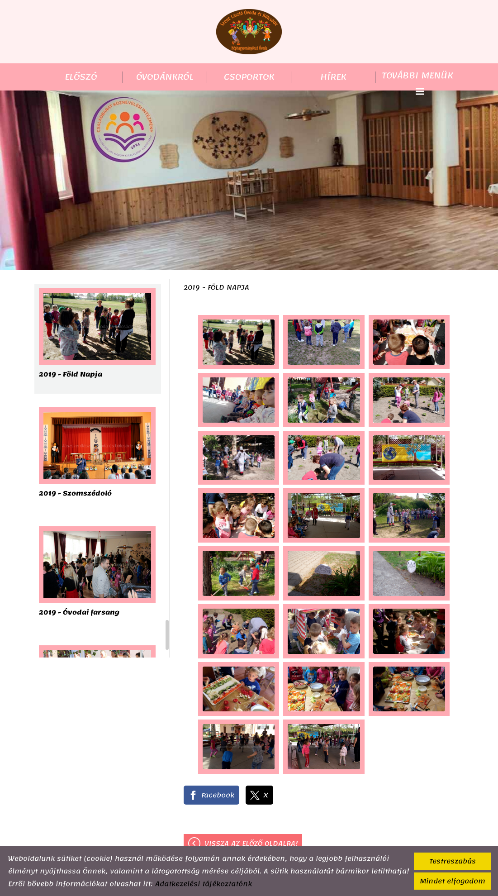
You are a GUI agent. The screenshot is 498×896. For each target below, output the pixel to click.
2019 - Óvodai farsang (79, 613)
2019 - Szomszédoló (75, 494)
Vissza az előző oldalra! (251, 843)
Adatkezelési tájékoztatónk (203, 883)
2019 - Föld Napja (70, 375)
